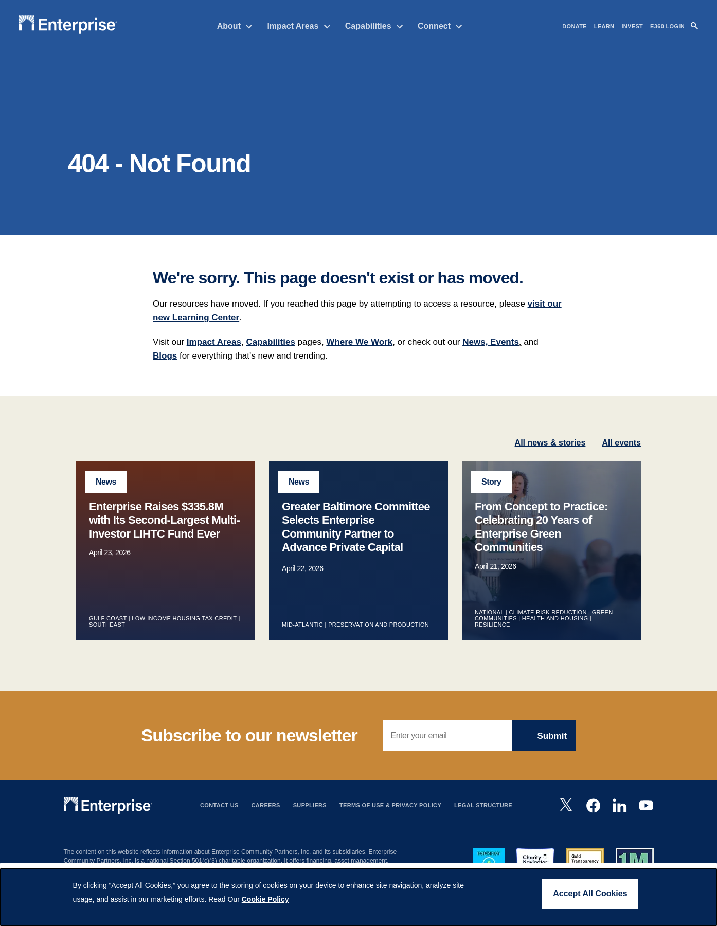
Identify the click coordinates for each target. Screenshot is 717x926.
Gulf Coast (108, 630)
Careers (266, 817)
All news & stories (550, 454)
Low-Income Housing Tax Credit (184, 630)
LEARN (604, 26)
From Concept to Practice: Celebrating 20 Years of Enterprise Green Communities (541, 538)
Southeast (107, 636)
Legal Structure (483, 817)
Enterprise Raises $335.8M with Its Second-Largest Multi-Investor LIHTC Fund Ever (164, 532)
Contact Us (219, 817)
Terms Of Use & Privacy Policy (390, 817)
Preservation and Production (378, 636)
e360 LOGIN (667, 26)
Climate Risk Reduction (547, 624)
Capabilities (374, 26)
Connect (440, 26)
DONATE (574, 26)
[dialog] (358, 897)
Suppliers (310, 817)
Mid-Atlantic (302, 636)
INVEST (632, 26)
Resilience (492, 636)
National (489, 624)
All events (621, 454)
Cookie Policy (265, 899)
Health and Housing (555, 630)
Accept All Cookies (590, 893)
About (235, 26)
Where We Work (359, 354)
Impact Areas (298, 26)
